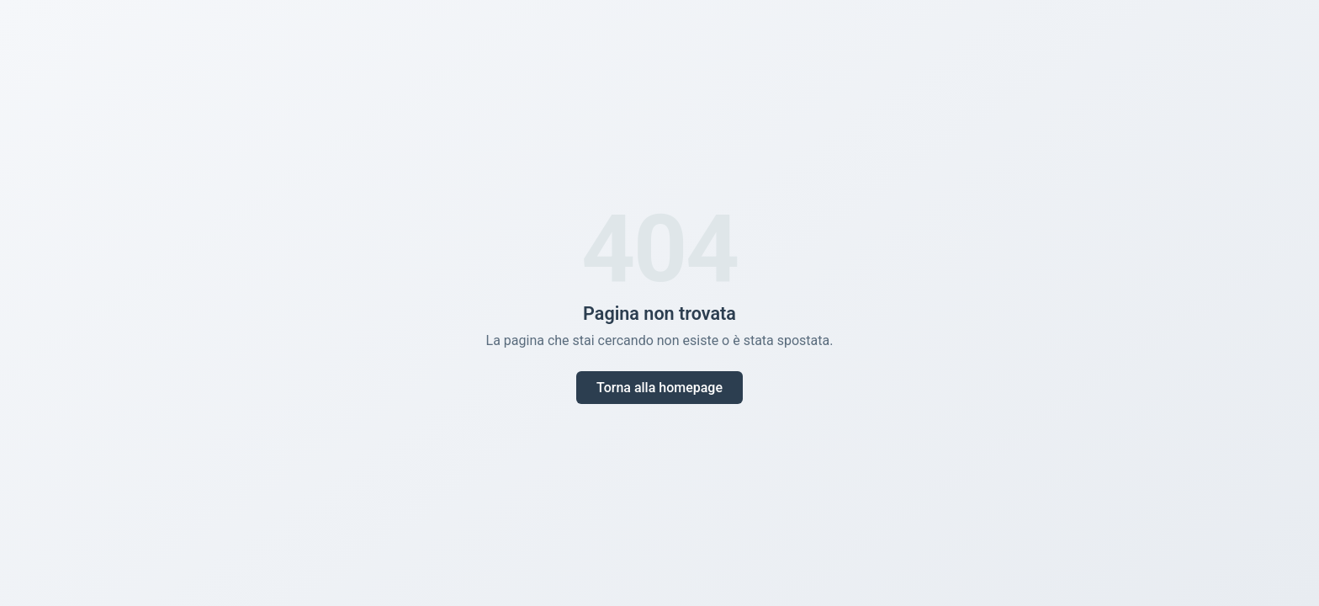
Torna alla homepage (659, 388)
